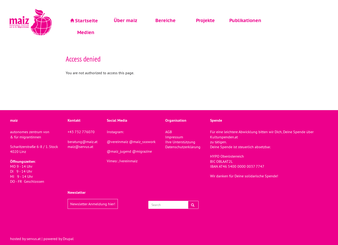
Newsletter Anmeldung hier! (92, 204)
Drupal (68, 238)
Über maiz (125, 20)
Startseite (86, 21)
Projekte (205, 20)
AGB (168, 131)
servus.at (34, 238)
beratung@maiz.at (82, 141)
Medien (85, 32)
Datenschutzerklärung (182, 146)
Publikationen (245, 20)
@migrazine (142, 151)
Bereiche (165, 20)
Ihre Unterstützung (180, 142)
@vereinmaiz (117, 141)
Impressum (174, 137)
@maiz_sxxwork (142, 141)
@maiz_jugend (119, 151)
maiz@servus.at (80, 146)
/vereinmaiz (128, 161)
